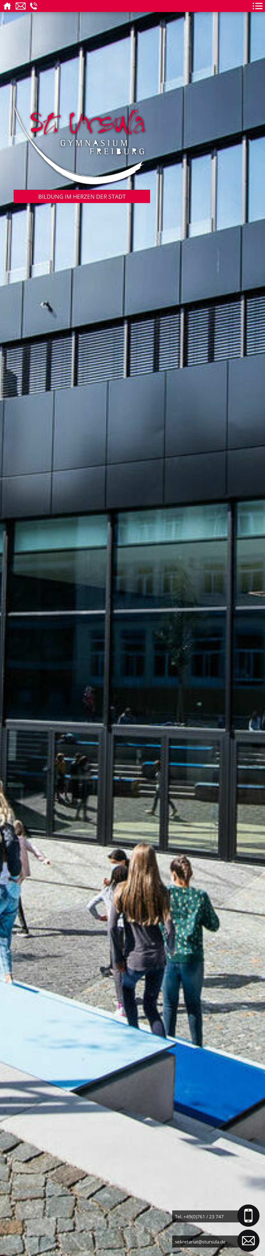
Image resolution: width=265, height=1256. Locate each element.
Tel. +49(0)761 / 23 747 (199, 1216)
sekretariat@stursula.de (200, 1241)
